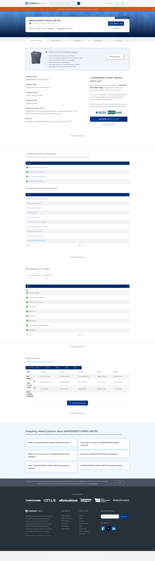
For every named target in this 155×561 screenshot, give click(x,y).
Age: (41, 29)
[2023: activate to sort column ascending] (91, 375)
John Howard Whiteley (34, 231)
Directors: (51, 29)
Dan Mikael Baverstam (34, 208)
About (81, 515)
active (32, 29)
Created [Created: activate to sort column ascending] (49, 286)
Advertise (82, 531)
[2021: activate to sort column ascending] (122, 375)
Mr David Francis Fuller (34, 172)
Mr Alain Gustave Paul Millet (36, 167)
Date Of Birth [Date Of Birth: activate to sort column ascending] (98, 163)
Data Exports (66, 525)
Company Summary (36, 41)
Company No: (65, 29)
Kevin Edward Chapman (35, 236)
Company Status (32, 92)
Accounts (29, 118)
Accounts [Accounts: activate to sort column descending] (30, 375)
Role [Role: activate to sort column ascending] (67, 163)
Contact (119, 41)
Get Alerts (116, 28)
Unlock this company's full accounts (40, 369)
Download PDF (122, 18)
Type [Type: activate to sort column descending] (28, 286)
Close (120, 479)
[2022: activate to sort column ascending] (107, 375)
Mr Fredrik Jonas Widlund (35, 177)
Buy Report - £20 (116, 24)
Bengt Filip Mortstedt (34, 203)
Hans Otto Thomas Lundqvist (36, 222)
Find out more (92, 480)
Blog (80, 523)
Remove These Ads (78, 135)
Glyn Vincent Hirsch (33, 217)
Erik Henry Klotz (32, 213)
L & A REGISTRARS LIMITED (36, 241)
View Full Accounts (77, 400)
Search (81, 513)
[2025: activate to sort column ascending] (59, 375)
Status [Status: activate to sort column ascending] (122, 286)
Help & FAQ (83, 525)
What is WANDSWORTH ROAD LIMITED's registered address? (49, 464)
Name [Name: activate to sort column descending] (29, 195)
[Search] (78, 3)
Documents (98, 41)
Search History (84, 528)
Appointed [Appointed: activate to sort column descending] (117, 163)
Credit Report (56, 41)
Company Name (31, 77)
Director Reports (67, 515)
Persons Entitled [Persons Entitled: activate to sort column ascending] (74, 286)
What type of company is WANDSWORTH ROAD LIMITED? (99, 441)
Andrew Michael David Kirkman (37, 199)
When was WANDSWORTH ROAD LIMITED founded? (49, 439)
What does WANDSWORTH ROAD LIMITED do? (99, 451)
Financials (77, 41)
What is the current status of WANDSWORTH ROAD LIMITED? (48, 452)
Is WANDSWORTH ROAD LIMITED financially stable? (101, 462)
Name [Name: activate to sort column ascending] (29, 163)
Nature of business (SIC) (34, 108)
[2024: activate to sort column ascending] (75, 375)
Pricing (109, 3)
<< (27, 245)
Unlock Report (115, 57)
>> (30, 245)
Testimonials (83, 520)
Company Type (31, 84)
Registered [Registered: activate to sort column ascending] (61, 286)
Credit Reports (66, 513)
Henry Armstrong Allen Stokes (37, 227)
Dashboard (65, 523)
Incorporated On (31, 100)
